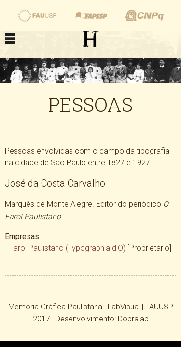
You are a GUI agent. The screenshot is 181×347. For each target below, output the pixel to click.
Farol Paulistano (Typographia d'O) (67, 248)
